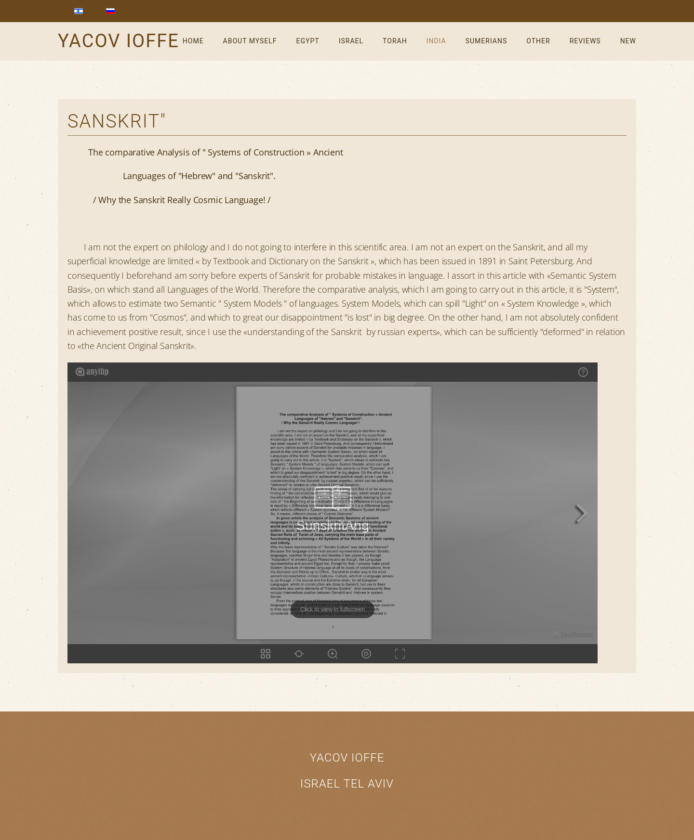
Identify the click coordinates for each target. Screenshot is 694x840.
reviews (585, 41)
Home (193, 41)
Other (538, 41)
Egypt (308, 41)
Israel (351, 41)
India (436, 41)
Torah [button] (395, 41)
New (628, 41)
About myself (250, 41)
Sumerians (486, 41)
